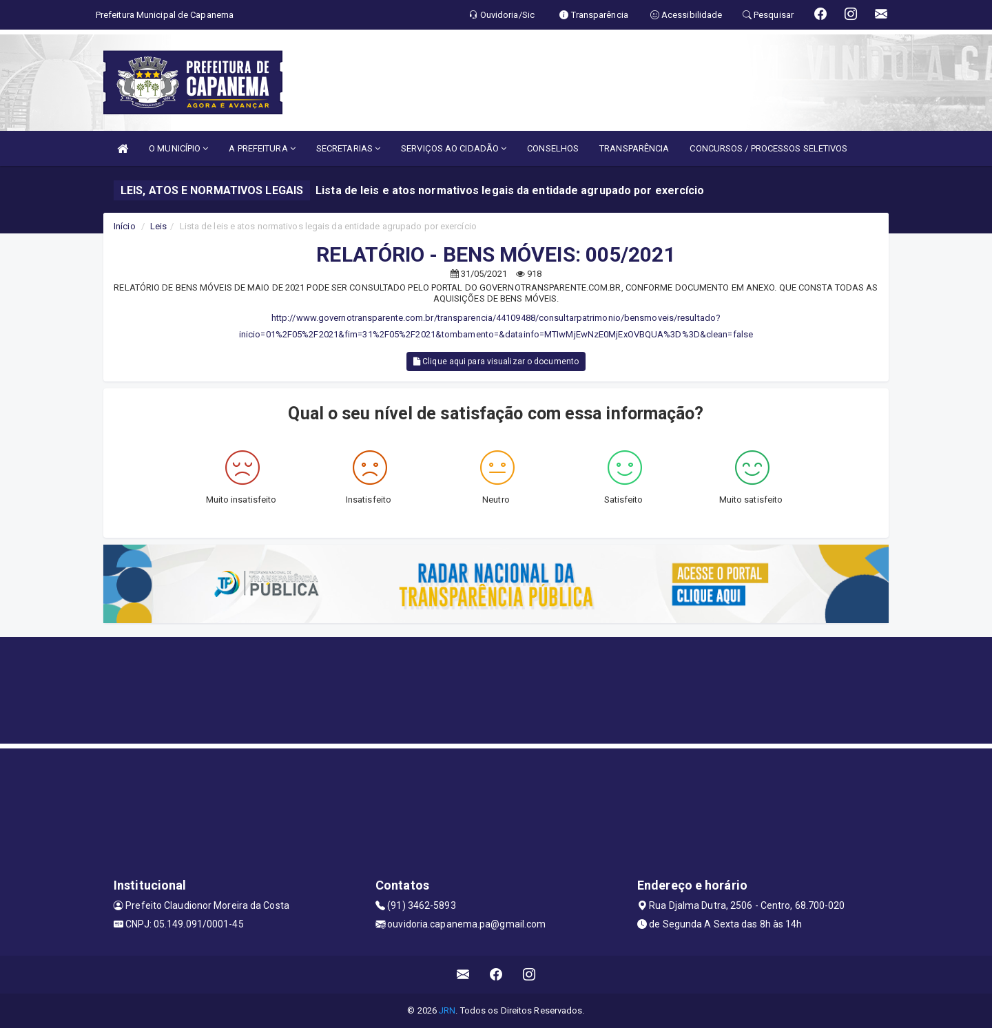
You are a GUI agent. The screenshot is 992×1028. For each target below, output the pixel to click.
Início (125, 226)
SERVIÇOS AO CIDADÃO (453, 148)
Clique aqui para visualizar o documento (496, 361)
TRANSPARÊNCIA (634, 148)
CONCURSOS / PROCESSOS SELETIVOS (768, 148)
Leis (158, 226)
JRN (447, 1010)
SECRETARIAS (348, 148)
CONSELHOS (553, 148)
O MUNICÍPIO (178, 148)
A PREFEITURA (262, 148)
